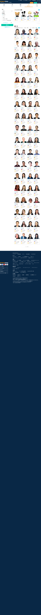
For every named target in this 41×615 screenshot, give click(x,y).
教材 (3, 17)
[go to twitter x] (0, 265)
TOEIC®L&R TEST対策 (15, 262)
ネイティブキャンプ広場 (27, 264)
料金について (32, 257)
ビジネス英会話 (2, 268)
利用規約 (23, 275)
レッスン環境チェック (22, 262)
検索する (7, 25)
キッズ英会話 (2, 267)
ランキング (14, 268)
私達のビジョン (19, 276)
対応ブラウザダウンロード (24, 258)
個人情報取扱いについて (33, 275)
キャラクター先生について (16, 269)
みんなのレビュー (19, 268)
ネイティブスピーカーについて (26, 268)
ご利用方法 (19, 257)
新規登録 (31, 2)
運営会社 (19, 275)
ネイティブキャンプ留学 (37, 1)
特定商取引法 (27, 275)
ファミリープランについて (16, 258)
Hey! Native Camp (21, 264)
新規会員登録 (19, 254)
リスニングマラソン (15, 263)
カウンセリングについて (34, 268)
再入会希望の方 (28, 254)
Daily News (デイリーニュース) (30, 262)
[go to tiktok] (7, 265)
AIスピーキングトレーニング (29, 263)
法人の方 (1, 270)
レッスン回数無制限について (25, 257)
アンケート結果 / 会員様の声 (22, 271)
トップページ (14, 254)
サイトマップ (14, 275)
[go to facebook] (2, 265)
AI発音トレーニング (15, 264)
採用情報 (14, 276)
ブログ (33, 264)
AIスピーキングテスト (36, 263)
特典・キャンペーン (15, 271)
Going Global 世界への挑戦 (30, 271)
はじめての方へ (14, 257)
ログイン (35, 2)
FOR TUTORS (33, 254)
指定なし (4, 11)
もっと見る (26, 247)
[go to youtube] (4, 265)
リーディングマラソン (21, 263)
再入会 (39, 2)
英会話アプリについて (31, 258)
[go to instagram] (5, 265)
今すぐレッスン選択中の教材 (7, 20)
